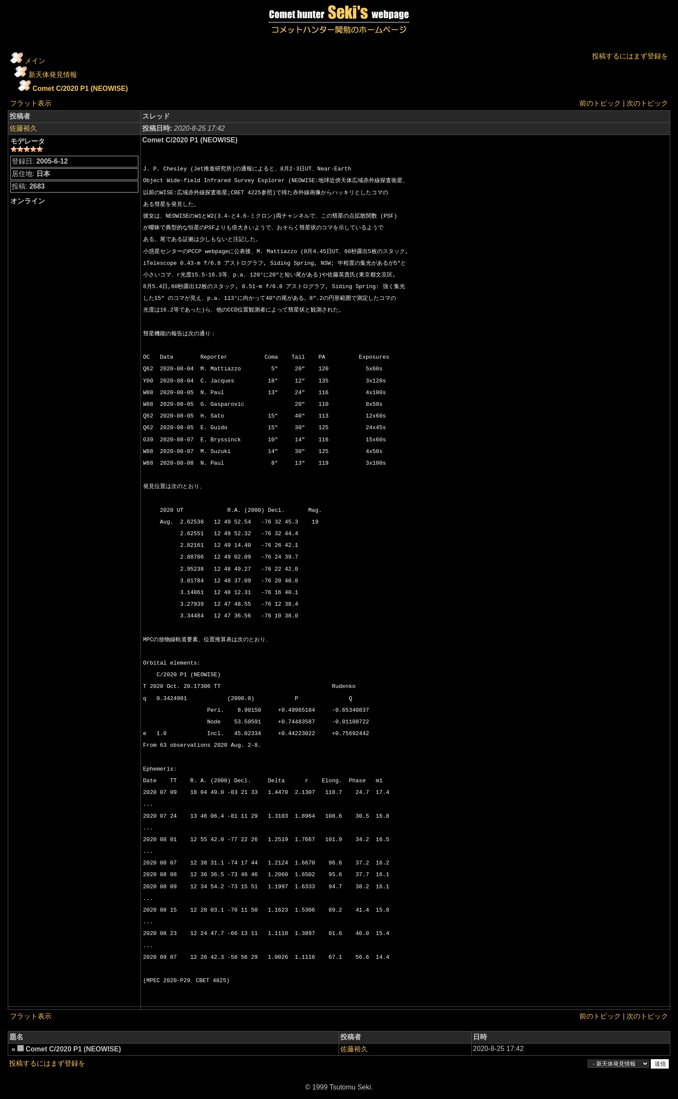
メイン (35, 60)
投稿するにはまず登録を (630, 56)
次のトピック (647, 103)
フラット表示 (30, 103)
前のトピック (600, 103)
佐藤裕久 (23, 128)
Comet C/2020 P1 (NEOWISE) (80, 88)
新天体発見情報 (53, 74)
